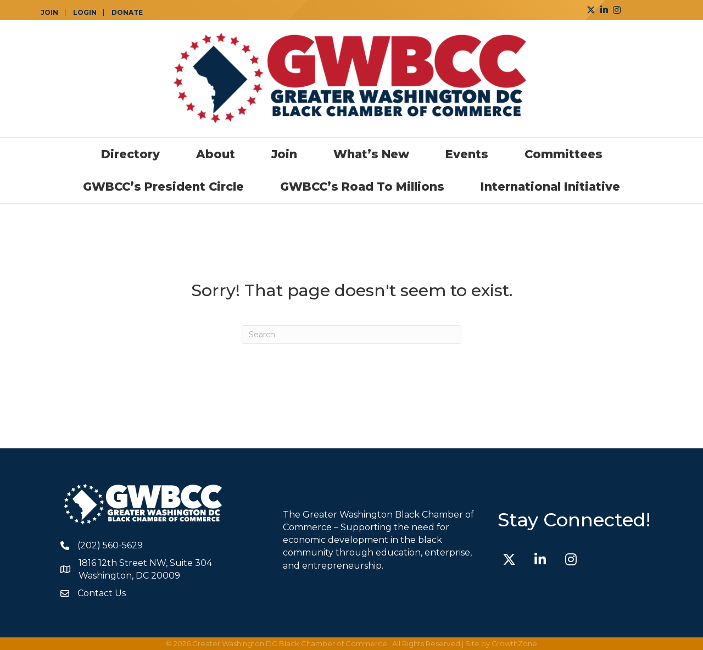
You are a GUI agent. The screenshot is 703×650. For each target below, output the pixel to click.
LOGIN (85, 12)
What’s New (371, 154)
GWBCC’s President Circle (163, 186)
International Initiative (550, 186)
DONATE (127, 12)
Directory (130, 154)
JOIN (49, 12)
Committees (563, 154)
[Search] (351, 334)
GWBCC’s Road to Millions (362, 186)
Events (466, 154)
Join (284, 154)
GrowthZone (514, 643)
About (215, 154)
